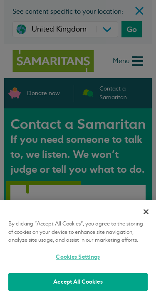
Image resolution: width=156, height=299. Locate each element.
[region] (78, 249)
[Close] (146, 212)
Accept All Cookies (77, 281)
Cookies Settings (78, 256)
